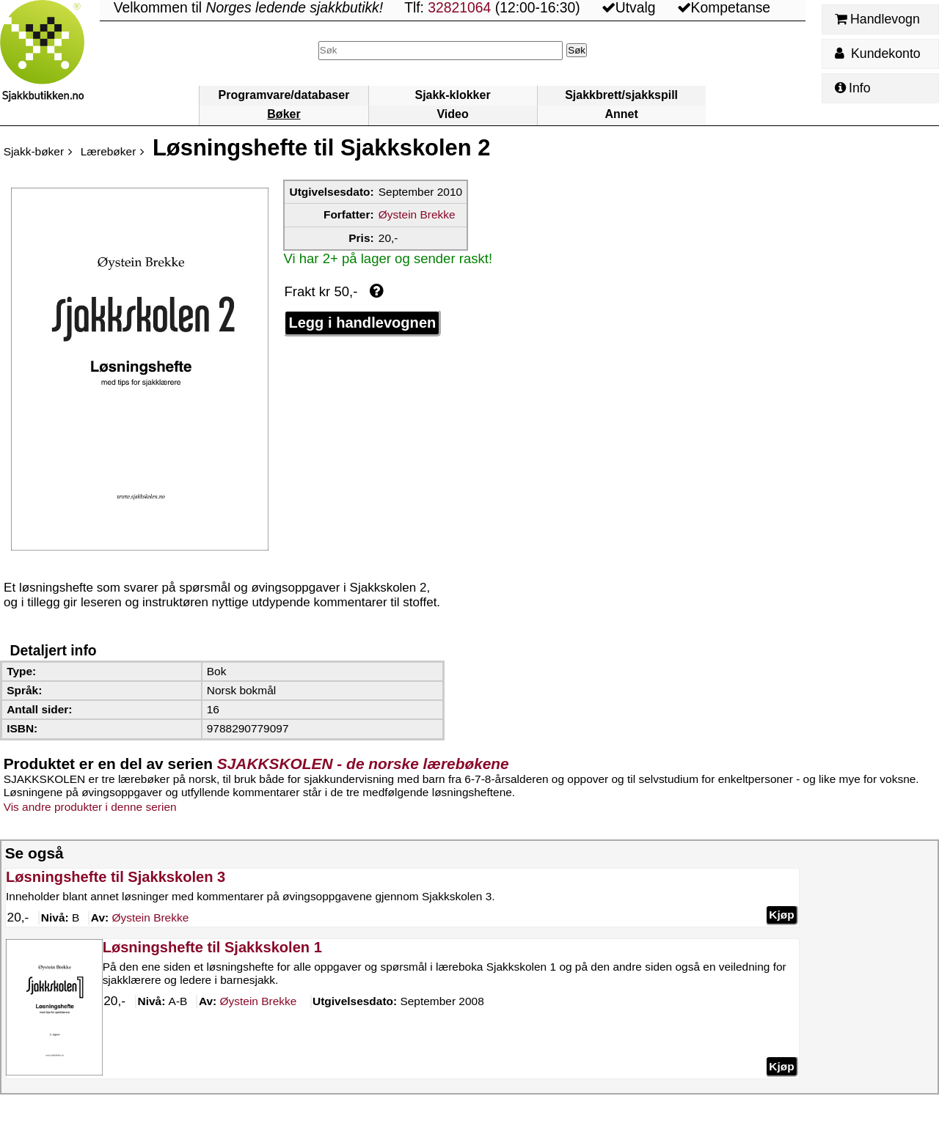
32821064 (459, 7)
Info (852, 88)
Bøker (283, 114)
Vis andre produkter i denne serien (90, 807)
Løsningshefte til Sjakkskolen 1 (211, 947)
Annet (620, 114)
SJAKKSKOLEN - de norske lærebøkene (363, 763)
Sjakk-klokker (452, 95)
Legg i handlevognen (362, 323)
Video (452, 114)
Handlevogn (877, 19)
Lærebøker (108, 151)
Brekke (150, 917)
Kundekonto (877, 53)
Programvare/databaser (284, 95)
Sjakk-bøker (34, 151)
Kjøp (781, 914)
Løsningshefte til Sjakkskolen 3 (115, 877)
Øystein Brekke (417, 214)
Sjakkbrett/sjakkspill (621, 95)
